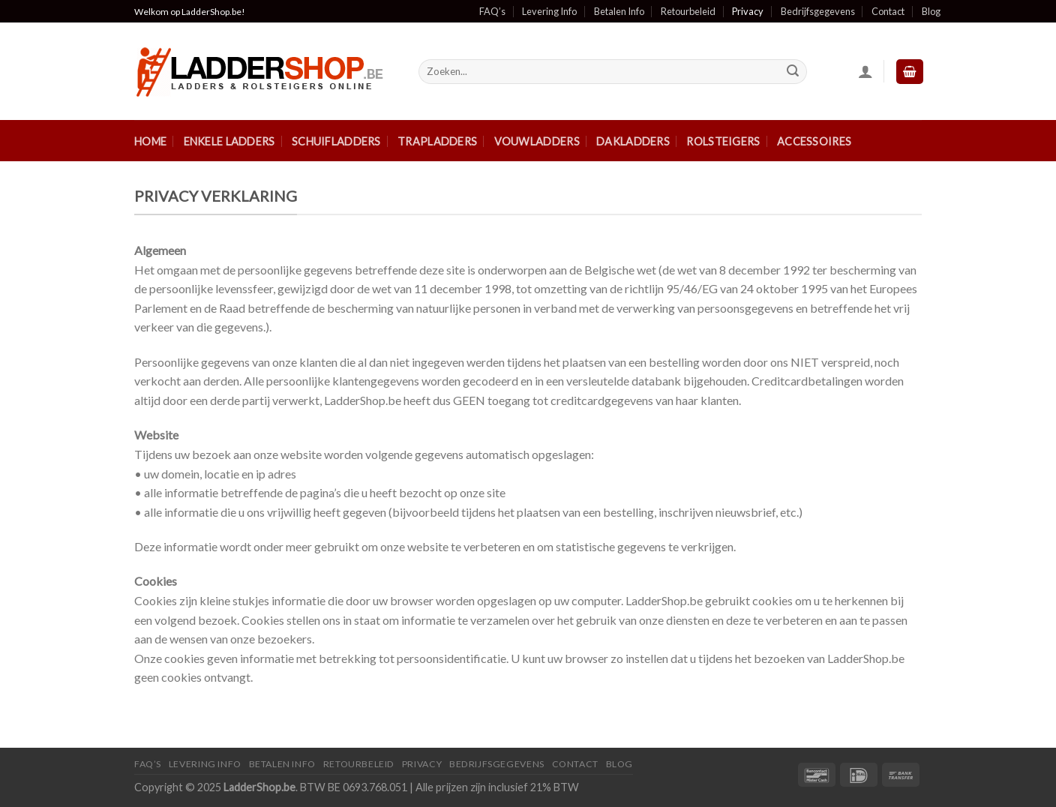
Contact (888, 11)
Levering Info (549, 11)
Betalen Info (619, 11)
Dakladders (633, 141)
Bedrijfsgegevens (818, 11)
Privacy (748, 11)
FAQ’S (147, 764)
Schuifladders (336, 141)
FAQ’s (492, 11)
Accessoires (814, 141)
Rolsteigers (723, 141)
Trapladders (437, 141)
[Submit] (793, 72)
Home (150, 141)
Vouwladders (537, 141)
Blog (931, 11)
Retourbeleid (688, 11)
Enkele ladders (229, 141)
